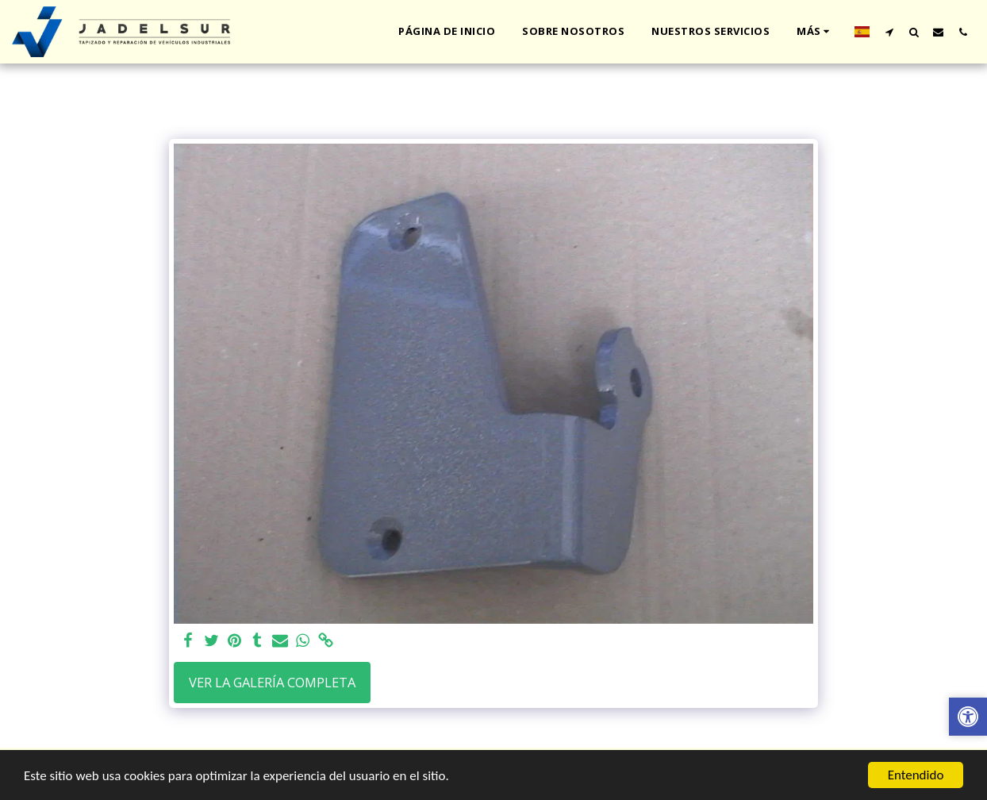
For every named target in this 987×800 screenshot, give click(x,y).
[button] (889, 31)
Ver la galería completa (272, 682)
